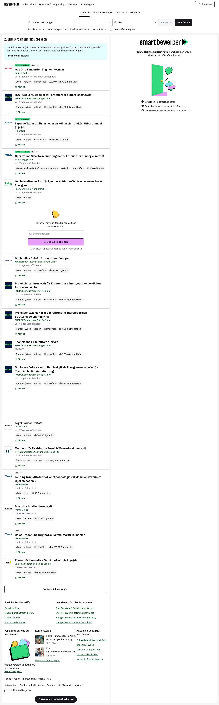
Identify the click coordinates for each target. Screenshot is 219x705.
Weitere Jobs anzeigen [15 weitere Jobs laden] (55, 589)
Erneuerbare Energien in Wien (19, 613)
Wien (44, 39)
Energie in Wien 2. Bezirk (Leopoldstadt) (76, 617)
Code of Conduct (47, 685)
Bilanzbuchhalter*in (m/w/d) (33, 506)
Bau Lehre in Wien (85, 645)
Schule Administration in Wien (92, 640)
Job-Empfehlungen (103, 12)
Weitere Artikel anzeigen (47, 660)
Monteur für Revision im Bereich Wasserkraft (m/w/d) (50, 448)
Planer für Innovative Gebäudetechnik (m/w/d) (46, 560)
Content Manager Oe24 (88, 649)
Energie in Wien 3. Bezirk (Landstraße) (75, 613)
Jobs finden (183, 22)
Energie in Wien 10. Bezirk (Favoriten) (74, 622)
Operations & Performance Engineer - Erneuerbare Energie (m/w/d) (59, 156)
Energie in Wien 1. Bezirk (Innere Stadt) (75, 608)
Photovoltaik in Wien (15, 622)
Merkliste (135, 12)
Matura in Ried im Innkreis (90, 659)
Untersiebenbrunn (49, 168)
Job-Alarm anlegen (56, 242)
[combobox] (69, 22)
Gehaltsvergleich (13, 671)
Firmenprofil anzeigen (18, 55)
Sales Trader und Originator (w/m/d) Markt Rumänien (50, 535)
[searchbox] (56, 233)
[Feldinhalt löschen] (109, 22)
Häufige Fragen (12, 678)
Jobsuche (84, 12)
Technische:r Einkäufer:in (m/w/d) (37, 342)
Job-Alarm (121, 12)
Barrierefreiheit (28, 685)
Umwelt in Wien (12, 617)
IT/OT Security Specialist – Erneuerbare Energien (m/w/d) (53, 94)
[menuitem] (38, 30)
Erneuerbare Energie (20, 39)
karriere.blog (43, 630)
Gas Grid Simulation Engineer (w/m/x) (39, 69)
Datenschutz (11, 685)
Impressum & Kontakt (33, 678)
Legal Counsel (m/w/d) (29, 423)
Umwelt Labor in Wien (87, 654)
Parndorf (21, 107)
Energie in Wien (12, 608)
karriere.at (83, 634)
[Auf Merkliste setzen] (20, 87)
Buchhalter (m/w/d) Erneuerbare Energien (42, 258)
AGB (49, 678)
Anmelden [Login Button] (205, 4)
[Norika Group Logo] (18, 691)
